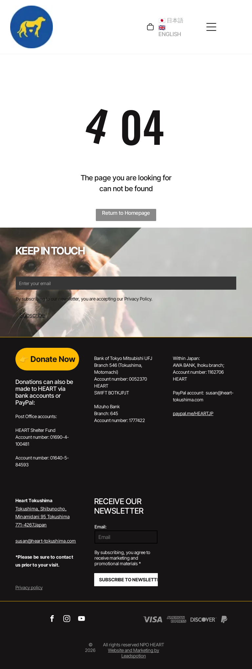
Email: (100, 526)
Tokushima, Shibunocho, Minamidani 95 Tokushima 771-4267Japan (42, 516)
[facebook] (52, 619)
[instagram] (67, 619)
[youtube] (81, 619)
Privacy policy (29, 587)
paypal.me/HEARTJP (193, 413)
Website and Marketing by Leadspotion (133, 652)
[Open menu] (211, 27)
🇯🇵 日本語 (170, 20)
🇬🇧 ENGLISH (169, 30)
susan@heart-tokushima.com (45, 541)
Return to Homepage (126, 213)
